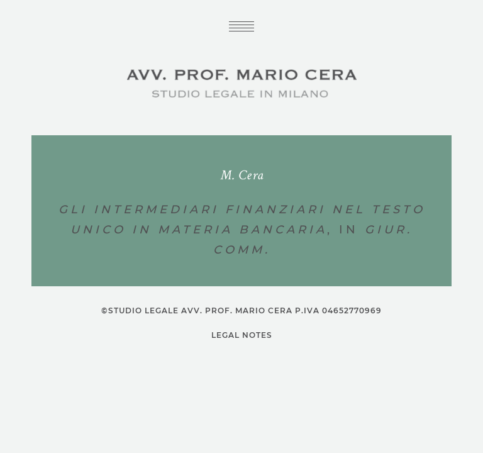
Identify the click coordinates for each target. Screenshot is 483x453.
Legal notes (241, 335)
